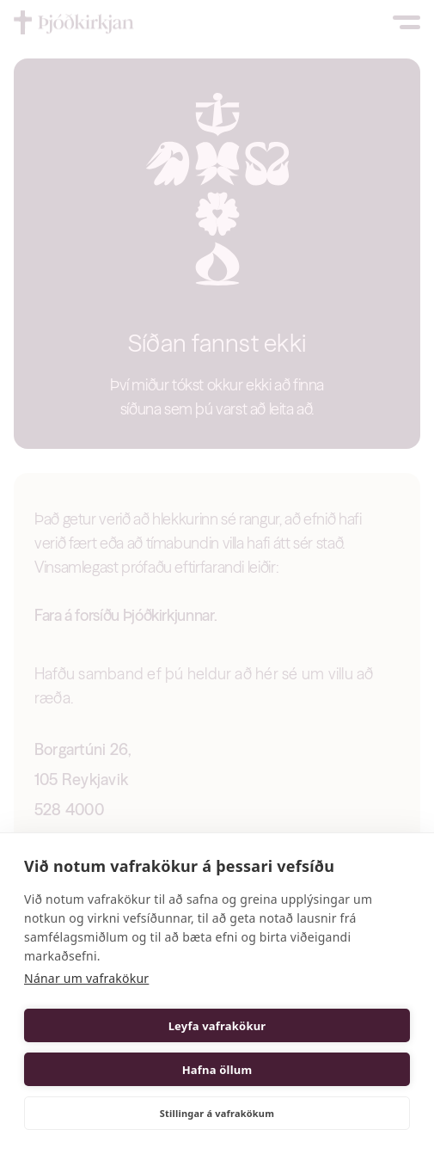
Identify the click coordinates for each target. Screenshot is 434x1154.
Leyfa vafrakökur (217, 1026)
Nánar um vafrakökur (86, 978)
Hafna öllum (217, 1069)
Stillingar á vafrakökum (217, 1113)
